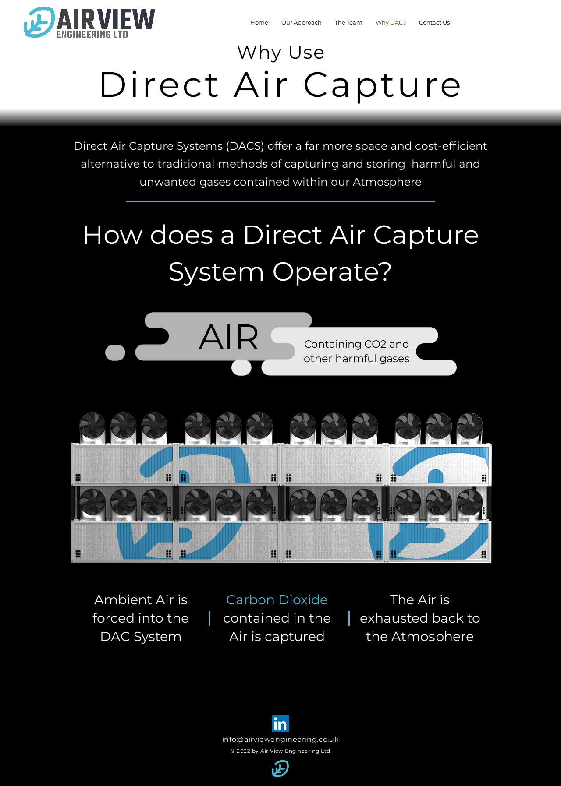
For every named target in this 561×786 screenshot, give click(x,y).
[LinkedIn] (280, 723)
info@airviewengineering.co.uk (280, 739)
